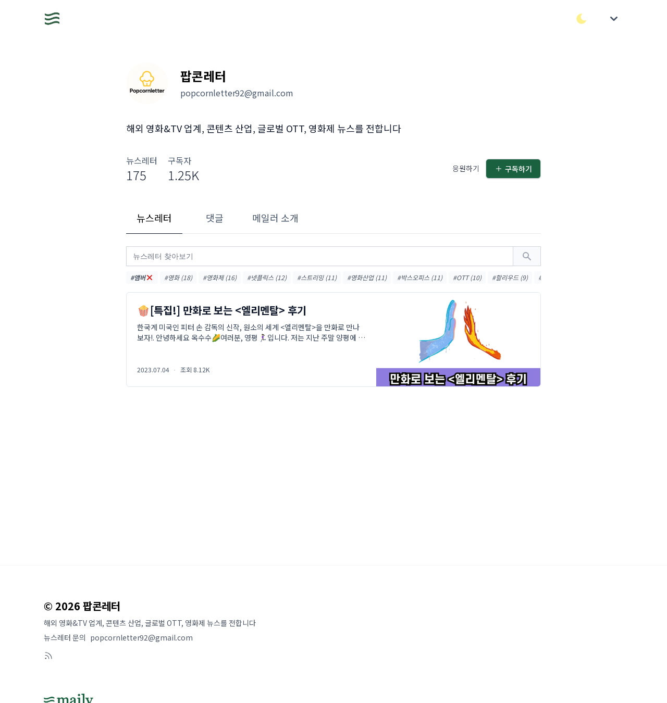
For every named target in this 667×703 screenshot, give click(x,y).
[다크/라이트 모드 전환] (581, 18)
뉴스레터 (154, 217)
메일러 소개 (275, 217)
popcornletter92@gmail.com (141, 637)
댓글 (215, 217)
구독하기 (513, 169)
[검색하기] (527, 256)
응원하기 (465, 168)
